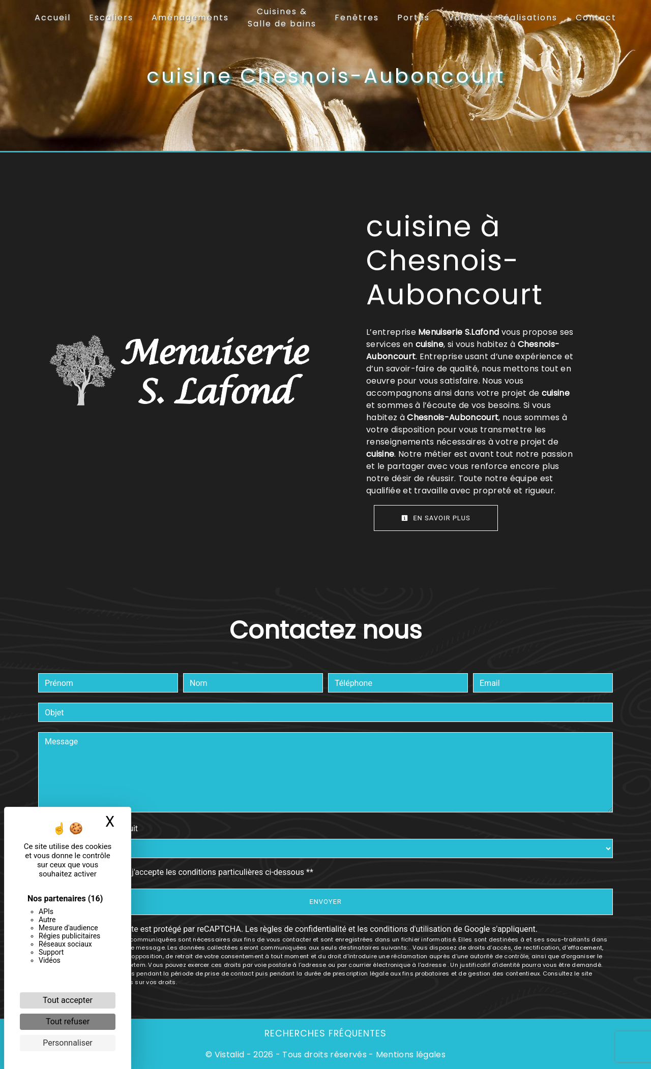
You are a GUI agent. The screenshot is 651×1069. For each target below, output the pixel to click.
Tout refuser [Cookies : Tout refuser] (68, 1021)
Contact (596, 17)
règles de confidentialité (303, 929)
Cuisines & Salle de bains (282, 17)
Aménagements (190, 17)
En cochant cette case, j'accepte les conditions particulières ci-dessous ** (180, 872)
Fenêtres (357, 17)
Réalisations (527, 17)
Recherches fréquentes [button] (325, 1033)
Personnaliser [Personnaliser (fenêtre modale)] (68, 1043)
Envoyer (325, 901)
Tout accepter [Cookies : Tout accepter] (68, 1000)
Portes (413, 17)
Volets (464, 17)
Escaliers (111, 17)
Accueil (53, 17)
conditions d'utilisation (410, 929)
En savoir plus (435, 518)
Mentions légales (410, 1054)
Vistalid (230, 1054)
